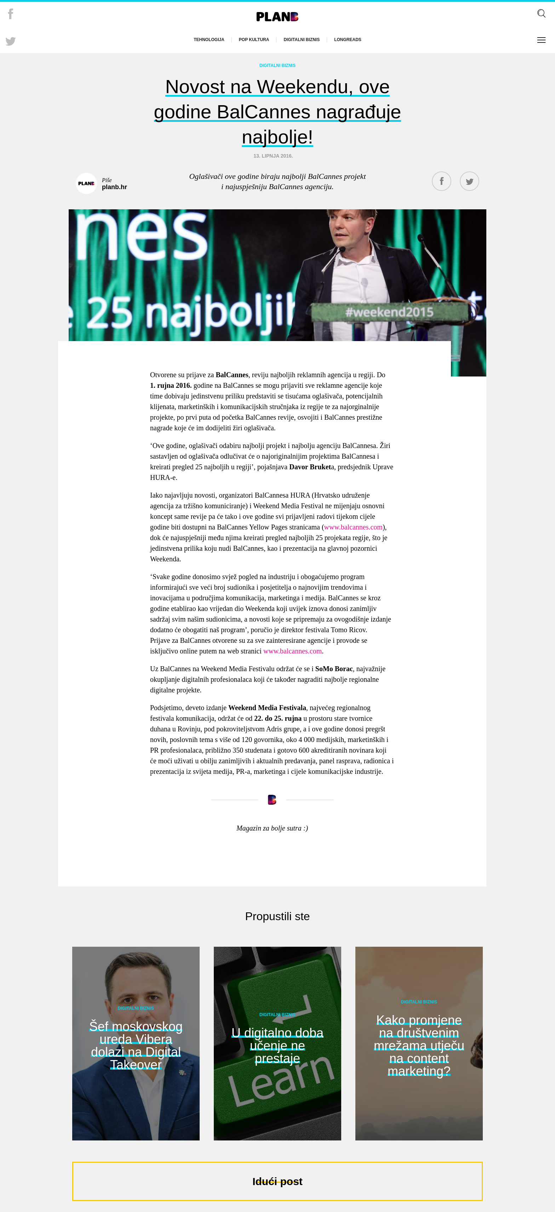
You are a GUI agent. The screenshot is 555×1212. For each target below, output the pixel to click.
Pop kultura (254, 39)
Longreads (347, 39)
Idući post (277, 1178)
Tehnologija (209, 39)
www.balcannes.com (353, 524)
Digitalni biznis (302, 39)
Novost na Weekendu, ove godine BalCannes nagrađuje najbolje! (277, 109)
